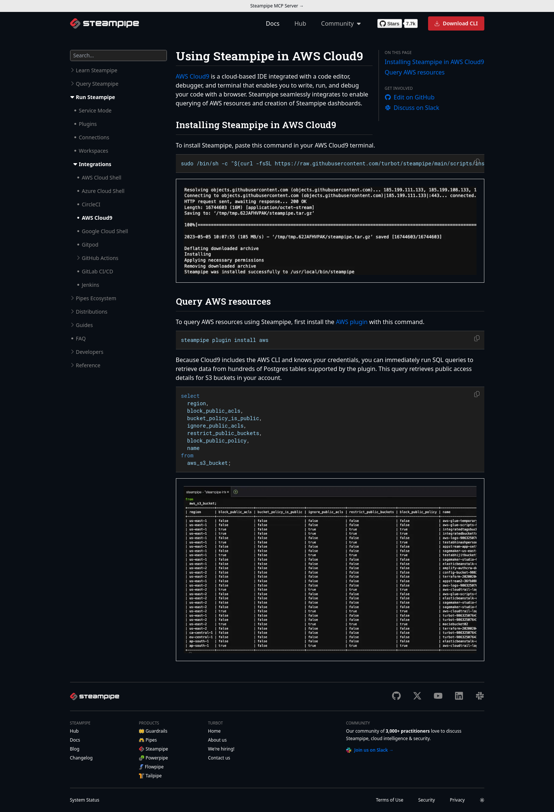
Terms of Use (389, 800)
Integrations (95, 164)
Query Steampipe (97, 83)
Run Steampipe (95, 97)
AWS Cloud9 (97, 217)
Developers (90, 351)
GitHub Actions (100, 257)
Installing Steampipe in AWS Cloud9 (434, 62)
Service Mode (95, 110)
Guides (84, 325)
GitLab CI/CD (97, 271)
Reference (88, 365)
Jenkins (90, 284)
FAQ (81, 338)
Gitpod (90, 244)
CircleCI (91, 204)
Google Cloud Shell (105, 231)
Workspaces (93, 150)
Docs (273, 23)
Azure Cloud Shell (103, 190)
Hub (300, 23)
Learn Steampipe (96, 70)
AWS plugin (351, 322)
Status (84, 800)
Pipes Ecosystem (96, 298)
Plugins (88, 123)
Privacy (457, 800)
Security (426, 800)
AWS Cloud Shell (101, 177)
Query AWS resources (415, 72)
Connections (94, 137)
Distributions (92, 311)
